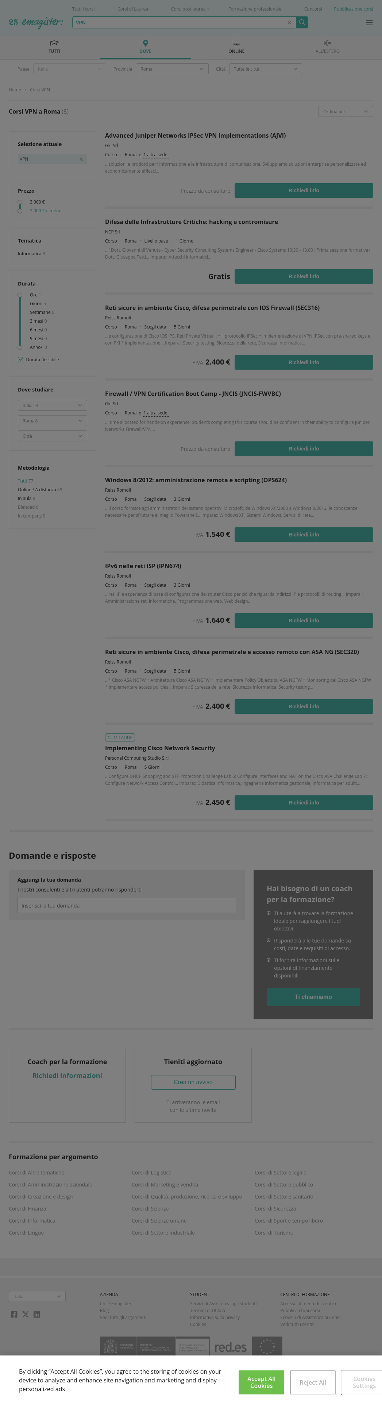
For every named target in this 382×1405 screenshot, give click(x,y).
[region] (191, 1380)
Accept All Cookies (261, 1382)
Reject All (313, 1382)
